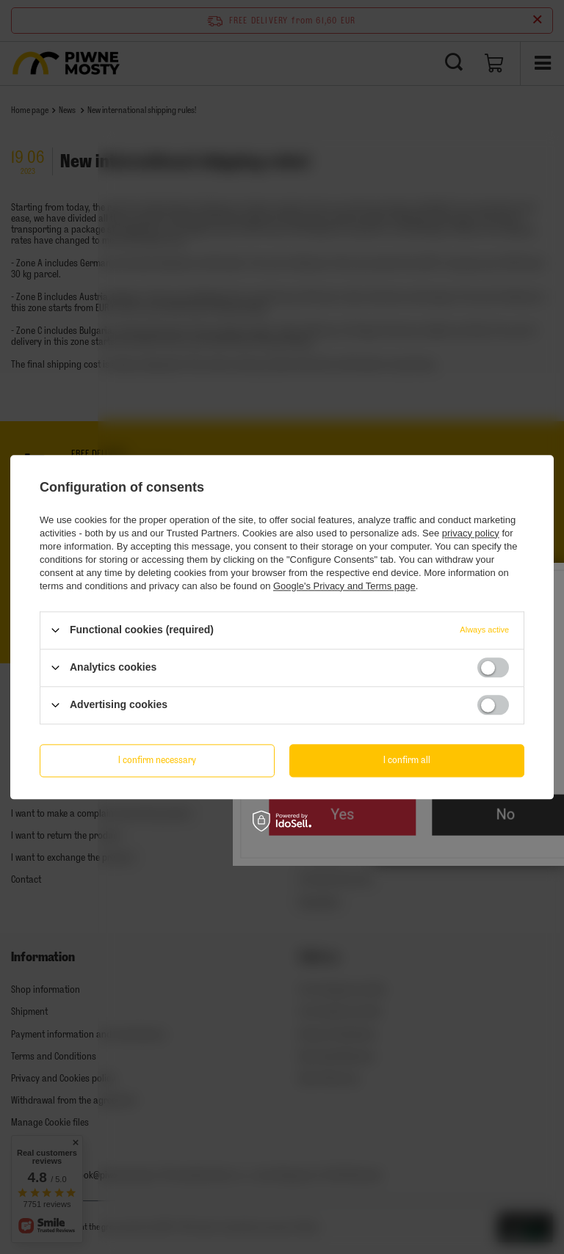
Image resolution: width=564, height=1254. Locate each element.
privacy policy (470, 533)
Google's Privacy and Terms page (344, 585)
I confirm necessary (157, 759)
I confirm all (406, 759)
